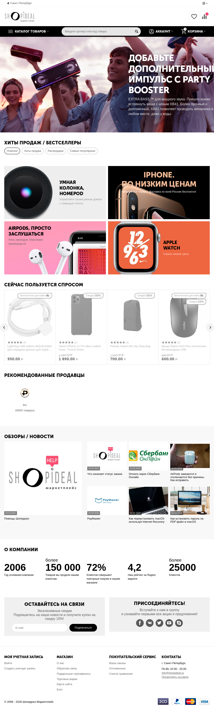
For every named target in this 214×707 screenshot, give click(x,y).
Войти (8, 663)
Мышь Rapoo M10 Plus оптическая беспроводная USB (184, 348)
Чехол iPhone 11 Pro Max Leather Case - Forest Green (80, 348)
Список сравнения (121, 673)
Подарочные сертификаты (74, 673)
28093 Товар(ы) (25, 410)
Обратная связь (67, 668)
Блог (60, 689)
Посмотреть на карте (175, 677)
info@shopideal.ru (173, 672)
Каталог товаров (30, 31)
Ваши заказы (117, 663)
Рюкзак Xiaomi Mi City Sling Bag (130, 346)
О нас (60, 663)
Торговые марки (67, 679)
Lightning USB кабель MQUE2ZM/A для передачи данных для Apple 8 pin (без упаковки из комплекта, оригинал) (29, 348)
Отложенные (117, 668)
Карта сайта (64, 684)
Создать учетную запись (19, 668)
